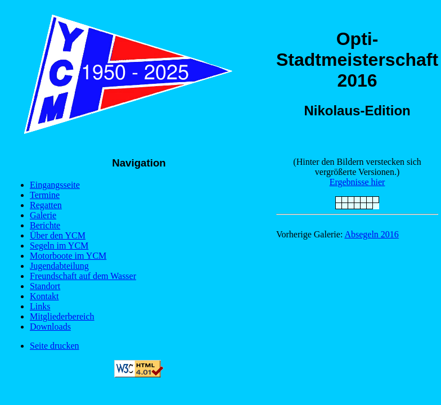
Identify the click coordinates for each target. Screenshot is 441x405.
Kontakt (44, 296)
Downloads (50, 326)
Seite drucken (54, 345)
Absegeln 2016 (371, 234)
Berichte (45, 225)
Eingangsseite (55, 185)
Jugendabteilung (59, 266)
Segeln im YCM (59, 245)
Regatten (46, 205)
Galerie (43, 215)
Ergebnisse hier (357, 182)
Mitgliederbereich (62, 316)
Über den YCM (58, 235)
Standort (45, 286)
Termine (45, 195)
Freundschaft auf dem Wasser (83, 276)
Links (40, 306)
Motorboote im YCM (68, 255)
